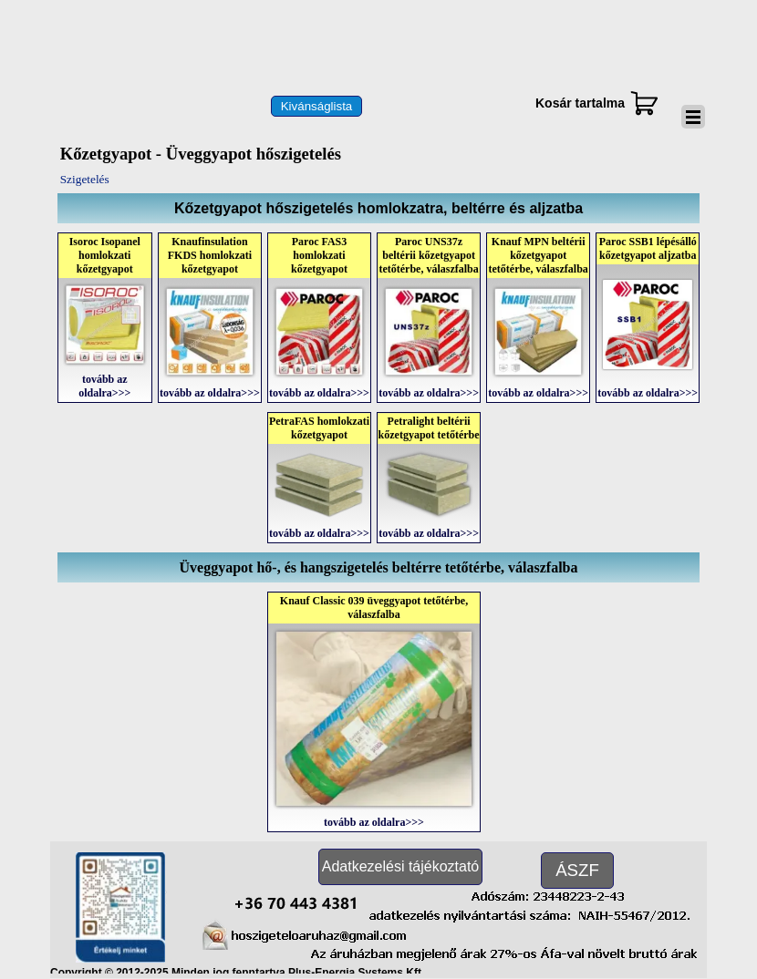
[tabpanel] (379, 208)
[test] (316, 106)
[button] (295, 900)
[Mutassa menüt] (693, 117)
